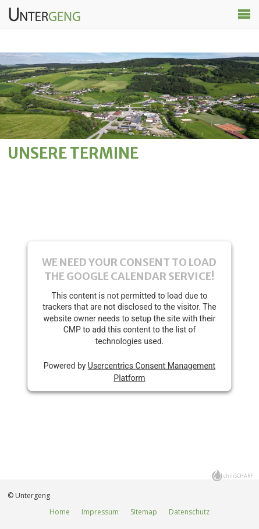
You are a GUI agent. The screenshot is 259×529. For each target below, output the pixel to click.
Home (59, 512)
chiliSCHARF (238, 475)
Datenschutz (189, 512)
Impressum (100, 512)
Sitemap (143, 512)
